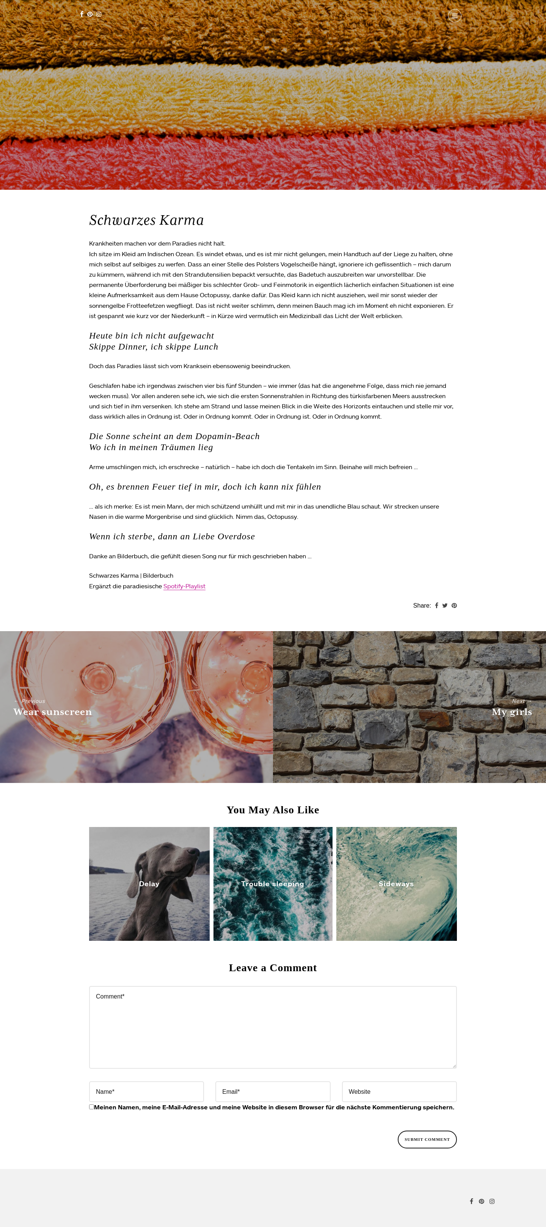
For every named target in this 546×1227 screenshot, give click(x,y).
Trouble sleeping (272, 883)
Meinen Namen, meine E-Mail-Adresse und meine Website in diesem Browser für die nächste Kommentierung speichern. (274, 1107)
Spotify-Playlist (184, 586)
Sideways (396, 883)
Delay (149, 883)
